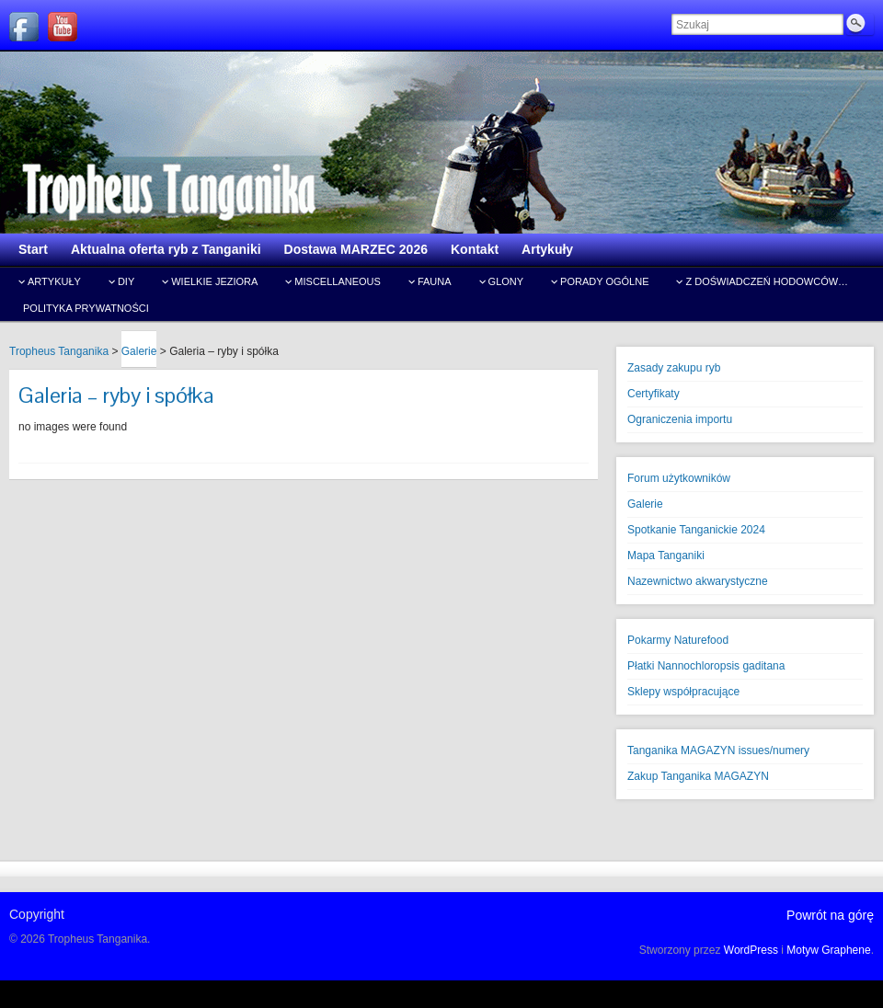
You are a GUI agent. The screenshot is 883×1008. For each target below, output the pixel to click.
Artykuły (54, 281)
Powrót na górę (830, 915)
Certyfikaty (653, 393)
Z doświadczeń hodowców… (766, 281)
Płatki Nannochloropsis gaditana (706, 665)
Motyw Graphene (828, 950)
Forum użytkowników (678, 478)
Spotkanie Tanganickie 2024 (696, 529)
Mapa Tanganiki (666, 555)
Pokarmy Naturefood (677, 640)
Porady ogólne (604, 281)
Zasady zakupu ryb (673, 367)
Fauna (435, 281)
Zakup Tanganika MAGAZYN (698, 776)
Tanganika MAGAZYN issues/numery (718, 750)
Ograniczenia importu (679, 419)
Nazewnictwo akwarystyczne (697, 581)
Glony (506, 281)
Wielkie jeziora (214, 281)
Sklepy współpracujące (683, 691)
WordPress (751, 950)
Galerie (645, 504)
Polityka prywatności (86, 308)
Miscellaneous (337, 281)
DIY (126, 281)
